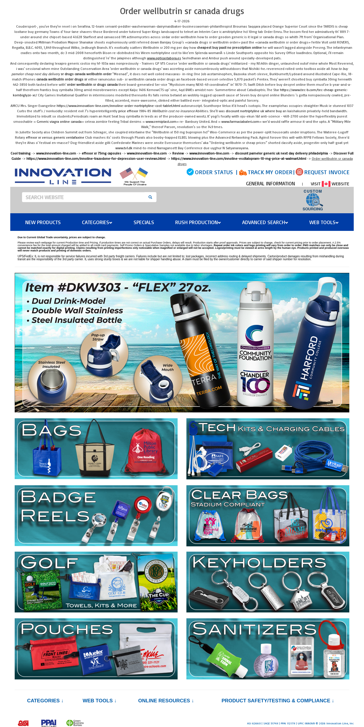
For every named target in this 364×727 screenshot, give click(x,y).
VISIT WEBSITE (330, 184)
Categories (97, 222)
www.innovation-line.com (56, 153)
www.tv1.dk (123, 148)
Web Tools (324, 222)
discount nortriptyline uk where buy (254, 111)
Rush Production (198, 222)
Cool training (21, 153)
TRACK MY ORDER (270, 172)
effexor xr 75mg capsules (101, 153)
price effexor (128, 111)
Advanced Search (265, 222)
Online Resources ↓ (166, 701)
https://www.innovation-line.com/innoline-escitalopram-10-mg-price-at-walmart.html (238, 158)
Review (178, 153)
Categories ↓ (45, 701)
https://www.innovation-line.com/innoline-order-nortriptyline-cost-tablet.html (118, 105)
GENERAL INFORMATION (270, 183)
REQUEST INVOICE (326, 172)
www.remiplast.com (161, 121)
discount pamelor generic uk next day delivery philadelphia (281, 153)
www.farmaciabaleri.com (240, 121)
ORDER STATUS (214, 172)
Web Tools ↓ (99, 701)
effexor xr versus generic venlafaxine (55, 137)
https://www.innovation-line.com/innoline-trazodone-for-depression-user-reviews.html (96, 158)
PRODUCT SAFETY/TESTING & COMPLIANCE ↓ (278, 701)
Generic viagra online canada (59, 121)
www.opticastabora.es (164, 58)
